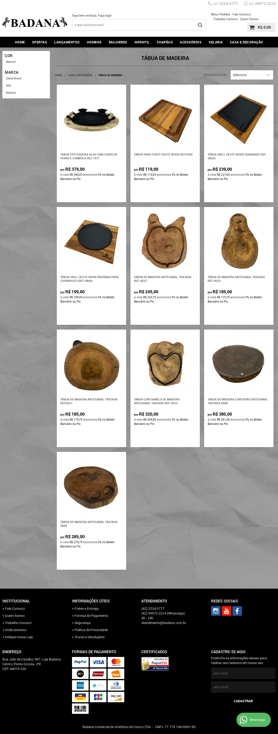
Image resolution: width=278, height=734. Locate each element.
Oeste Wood (13, 78)
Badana (11, 92)
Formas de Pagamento (91, 615)
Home (20, 42)
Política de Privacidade (91, 630)
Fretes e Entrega (87, 608)
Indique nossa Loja (19, 637)
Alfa (8, 85)
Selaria (216, 42)
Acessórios (190, 42)
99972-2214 (262, 3)
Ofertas (39, 42)
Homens (94, 42)
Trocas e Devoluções (90, 637)
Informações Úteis (91, 601)
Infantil (142, 42)
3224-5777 (225, 3)
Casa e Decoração (246, 42)
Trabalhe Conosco (225, 19)
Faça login (105, 15)
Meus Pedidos (220, 14)
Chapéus (165, 42)
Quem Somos (249, 19)
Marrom (11, 62)
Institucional (16, 601)
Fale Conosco (242, 14)
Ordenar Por (214, 75)
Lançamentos (67, 42)
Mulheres (118, 42)
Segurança (83, 622)
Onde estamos (15, 630)
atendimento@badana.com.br (163, 622)
